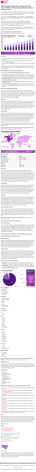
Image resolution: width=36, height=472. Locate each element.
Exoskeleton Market (5, 398)
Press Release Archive (7, 465)
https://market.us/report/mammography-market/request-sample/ (14, 33)
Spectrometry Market (5, 403)
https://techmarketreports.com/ (7, 430)
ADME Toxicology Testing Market (7, 390)
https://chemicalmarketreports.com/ (8, 429)
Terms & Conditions (23, 465)
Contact (21, 467)
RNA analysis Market (5, 395)
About (2, 465)
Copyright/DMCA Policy (31, 465)
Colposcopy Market (5, 408)
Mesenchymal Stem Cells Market (7, 411)
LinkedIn (6, 423)
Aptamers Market (5, 400)
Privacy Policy (16, 467)
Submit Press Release (15, 465)
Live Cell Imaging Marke (6, 387)
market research (24, 416)
